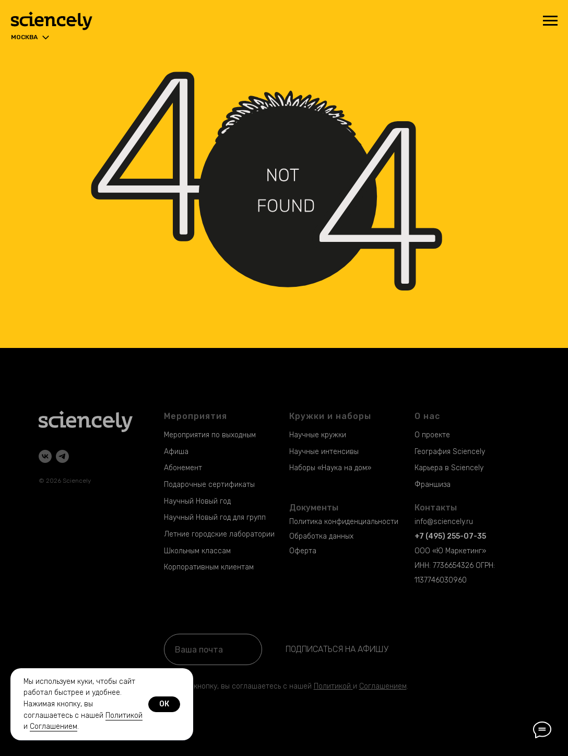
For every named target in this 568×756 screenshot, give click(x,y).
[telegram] (62, 456)
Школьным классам (197, 550)
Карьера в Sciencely (449, 467)
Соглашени (378, 686)
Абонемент (183, 467)
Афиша (176, 451)
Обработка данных (321, 536)
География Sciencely (450, 451)
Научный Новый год (197, 501)
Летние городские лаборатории (219, 534)
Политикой (332, 686)
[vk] (45, 456)
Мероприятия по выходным (210, 435)
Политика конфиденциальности (343, 521)
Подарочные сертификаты (209, 484)
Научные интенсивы (324, 451)
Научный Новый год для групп (215, 517)
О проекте (432, 435)
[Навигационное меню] (550, 21)
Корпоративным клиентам (209, 567)
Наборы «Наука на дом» (330, 467)
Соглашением (53, 726)
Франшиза (433, 484)
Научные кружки (317, 435)
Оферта (302, 550)
